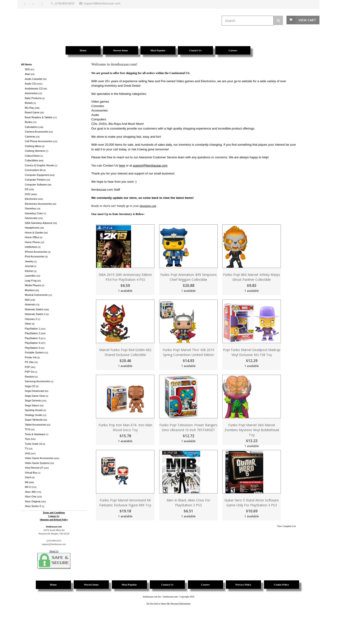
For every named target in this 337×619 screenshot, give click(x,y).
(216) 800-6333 (64, 3)
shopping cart (148, 206)
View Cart (307, 20)
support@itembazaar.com (150, 165)
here (122, 165)
